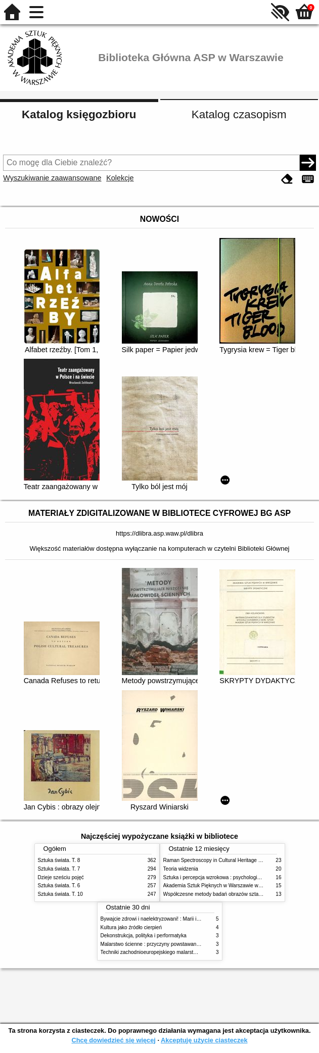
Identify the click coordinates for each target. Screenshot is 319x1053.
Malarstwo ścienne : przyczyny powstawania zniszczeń (162, 944)
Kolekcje (119, 178)
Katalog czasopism (239, 114)
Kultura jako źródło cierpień (131, 927)
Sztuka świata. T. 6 (59, 885)
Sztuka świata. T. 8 (59, 860)
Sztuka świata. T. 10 (60, 894)
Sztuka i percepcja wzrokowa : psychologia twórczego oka (228, 877)
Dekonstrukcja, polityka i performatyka (144, 935)
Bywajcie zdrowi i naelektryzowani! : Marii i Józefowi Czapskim (171, 919)
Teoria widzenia (180, 869)
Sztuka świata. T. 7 (59, 869)
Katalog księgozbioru (79, 114)
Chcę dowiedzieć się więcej (113, 1040)
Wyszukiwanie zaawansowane (52, 178)
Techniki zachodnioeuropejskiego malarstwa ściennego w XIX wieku (177, 952)
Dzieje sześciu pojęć (61, 877)
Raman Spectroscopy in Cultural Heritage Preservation (225, 860)
